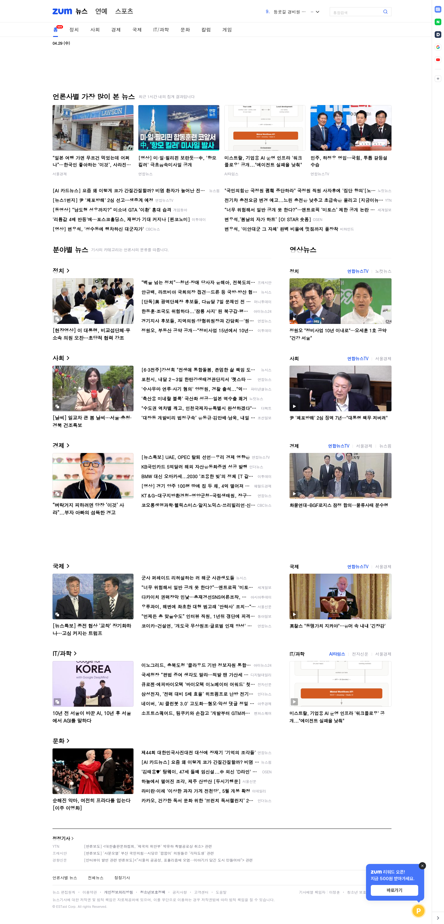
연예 (101, 11)
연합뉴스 (145, 173)
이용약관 (89, 892)
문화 (185, 29)
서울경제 (59, 173)
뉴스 (82, 11)
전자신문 (360, 654)
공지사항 (179, 892)
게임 (227, 29)
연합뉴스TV (319, 173)
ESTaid (61, 906)
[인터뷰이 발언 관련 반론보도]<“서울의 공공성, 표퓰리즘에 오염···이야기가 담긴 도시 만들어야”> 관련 (168, 859)
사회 (95, 29)
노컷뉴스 (383, 271)
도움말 (221, 892)
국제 (137, 29)
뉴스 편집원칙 (63, 892)
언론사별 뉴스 (64, 877)
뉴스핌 (385, 446)
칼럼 (206, 29)
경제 (116, 29)
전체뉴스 (96, 877)
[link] (438, 9)
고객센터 (201, 892)
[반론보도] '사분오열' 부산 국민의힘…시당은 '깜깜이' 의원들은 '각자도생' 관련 (149, 853)
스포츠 (124, 11)
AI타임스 (231, 173)
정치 (74, 29)
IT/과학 (161, 29)
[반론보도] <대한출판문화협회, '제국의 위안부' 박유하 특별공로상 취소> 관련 (148, 846)
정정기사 (61, 838)
